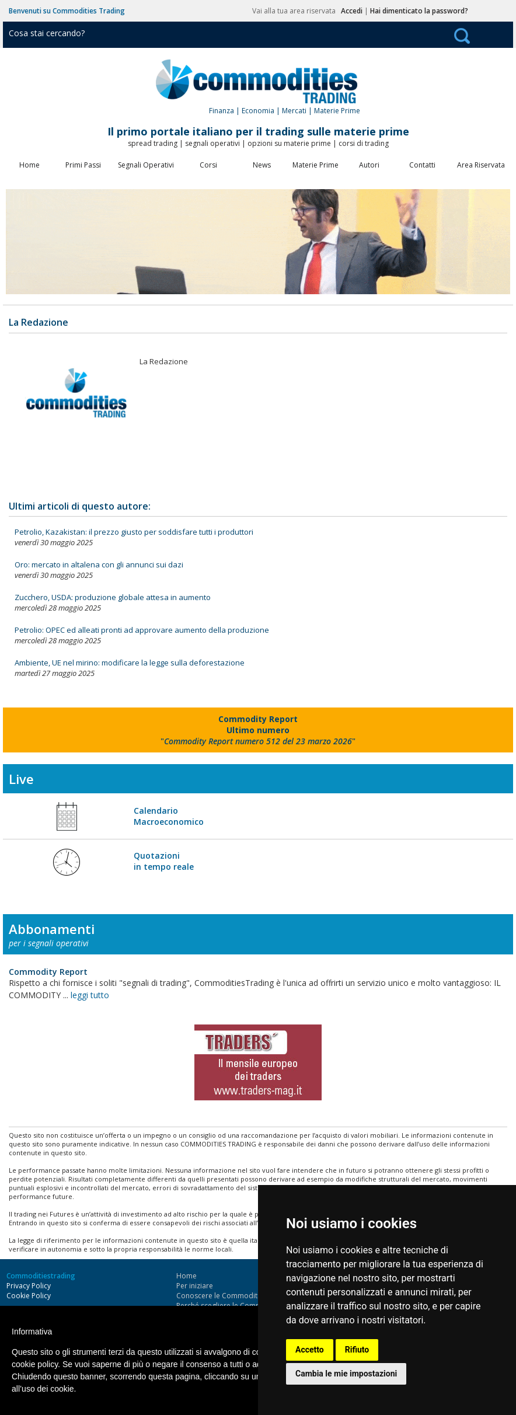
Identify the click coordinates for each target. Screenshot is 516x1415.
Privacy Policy (28, 1286)
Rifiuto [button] (357, 1349)
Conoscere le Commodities (221, 1296)
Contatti (422, 165)
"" (258, 730)
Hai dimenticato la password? (419, 11)
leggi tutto (90, 995)
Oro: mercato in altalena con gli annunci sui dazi (99, 564)
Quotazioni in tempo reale (164, 861)
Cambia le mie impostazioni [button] (346, 1373)
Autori (369, 165)
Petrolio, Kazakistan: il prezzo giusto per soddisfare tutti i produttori (134, 532)
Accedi (351, 11)
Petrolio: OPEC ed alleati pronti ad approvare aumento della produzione (142, 630)
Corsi (208, 165)
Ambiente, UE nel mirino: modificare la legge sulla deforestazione (130, 662)
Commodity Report (48, 971)
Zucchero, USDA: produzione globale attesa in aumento (113, 597)
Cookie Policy (28, 1296)
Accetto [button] (309, 1349)
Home (29, 165)
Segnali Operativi (146, 165)
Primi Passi (83, 165)
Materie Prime (315, 165)
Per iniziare (194, 1286)
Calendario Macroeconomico (169, 816)
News (262, 165)
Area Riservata (481, 165)
